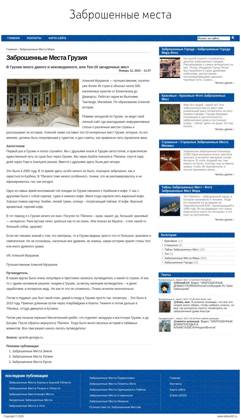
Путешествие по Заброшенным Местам (115, 407)
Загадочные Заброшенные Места (30, 399)
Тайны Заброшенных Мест (181, 249)
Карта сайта (57, 38)
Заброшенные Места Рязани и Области (34, 388)
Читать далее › (224, 82)
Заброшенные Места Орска (31, 362)
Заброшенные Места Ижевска (108, 401)
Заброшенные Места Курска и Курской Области (40, 382)
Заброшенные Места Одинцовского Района (117, 389)
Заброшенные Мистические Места (31, 394)
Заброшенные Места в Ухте (27, 405)
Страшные (171, 245)
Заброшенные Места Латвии (32, 356)
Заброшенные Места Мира (37, 49)
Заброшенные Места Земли (32, 351)
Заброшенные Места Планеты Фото (112, 383)
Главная (13, 38)
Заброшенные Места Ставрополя (111, 395)
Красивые (170, 240)
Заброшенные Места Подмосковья (111, 377)
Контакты (34, 38)
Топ (166, 253)
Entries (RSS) (178, 395)
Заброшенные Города (178, 262)
